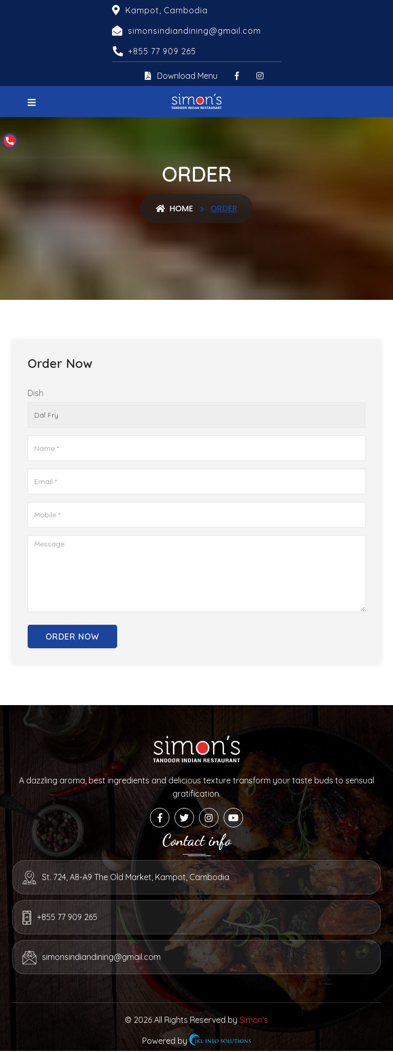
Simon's (253, 1020)
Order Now (72, 636)
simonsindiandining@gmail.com (101, 957)
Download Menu (181, 76)
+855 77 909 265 (162, 51)
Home (174, 208)
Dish (35, 393)
